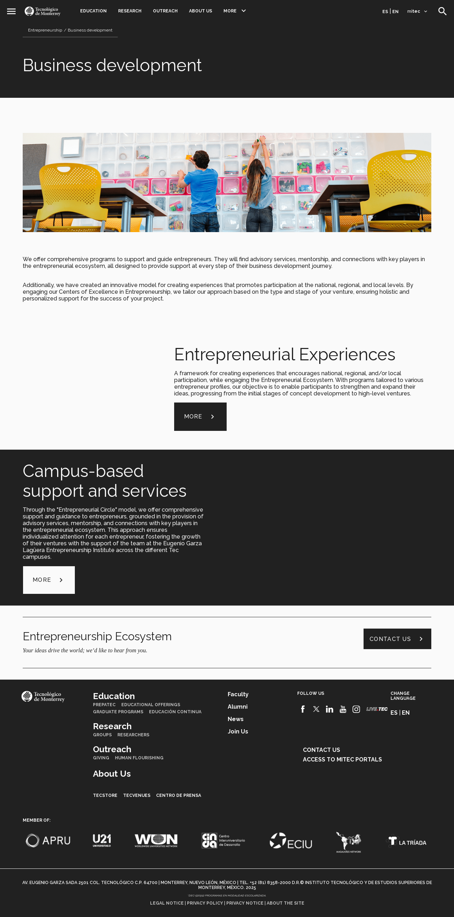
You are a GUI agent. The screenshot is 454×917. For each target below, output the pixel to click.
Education (93, 11)
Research (130, 11)
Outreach (165, 11)
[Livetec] (377, 709)
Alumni (238, 706)
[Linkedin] (329, 709)
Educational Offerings (150, 704)
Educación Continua (175, 711)
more (200, 416)
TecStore (105, 795)
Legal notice (167, 903)
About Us (200, 11)
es (385, 11)
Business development (90, 30)
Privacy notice (245, 903)
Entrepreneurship (45, 30)
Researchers (133, 734)
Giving (101, 757)
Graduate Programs (118, 711)
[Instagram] (356, 709)
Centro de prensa (178, 795)
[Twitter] (316, 709)
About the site (285, 903)
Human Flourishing (139, 757)
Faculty (238, 694)
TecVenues (136, 795)
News (236, 719)
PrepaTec (104, 704)
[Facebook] (303, 709)
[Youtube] (343, 709)
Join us (238, 731)
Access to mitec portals (342, 759)
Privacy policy (205, 903)
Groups (102, 734)
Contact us (397, 639)
